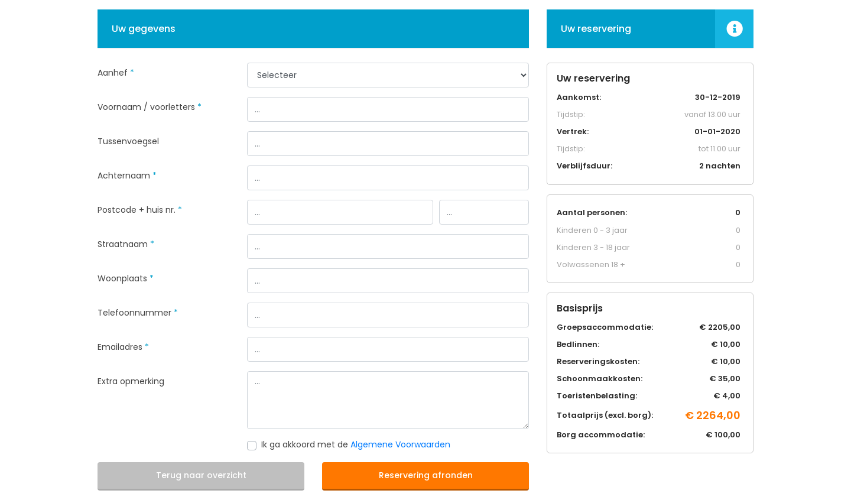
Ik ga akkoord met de (355, 444)
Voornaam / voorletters (150, 107)
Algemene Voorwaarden (400, 444)
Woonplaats (126, 278)
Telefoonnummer (138, 313)
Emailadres (123, 347)
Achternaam (127, 175)
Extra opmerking (131, 381)
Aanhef (116, 73)
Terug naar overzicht (201, 475)
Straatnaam (126, 244)
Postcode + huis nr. (140, 210)
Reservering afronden (426, 475)
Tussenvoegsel (128, 141)
